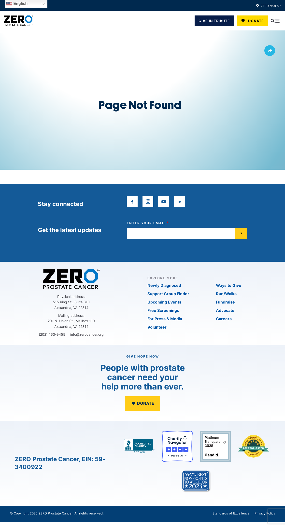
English (17, 4)
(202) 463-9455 (52, 334)
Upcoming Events (164, 302)
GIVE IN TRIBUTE (214, 21)
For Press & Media (164, 318)
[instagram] (147, 201)
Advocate (225, 310)
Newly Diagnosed (164, 285)
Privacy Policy (265, 513)
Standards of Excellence (231, 513)
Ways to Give (228, 285)
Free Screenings (163, 310)
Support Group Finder (168, 293)
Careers (224, 318)
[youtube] (163, 201)
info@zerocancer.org (87, 334)
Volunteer (157, 327)
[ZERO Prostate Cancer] (18, 20)
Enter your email (146, 223)
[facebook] (132, 201)
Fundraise (225, 302)
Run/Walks (226, 293)
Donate (256, 21)
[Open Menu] (275, 20)
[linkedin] (179, 201)
